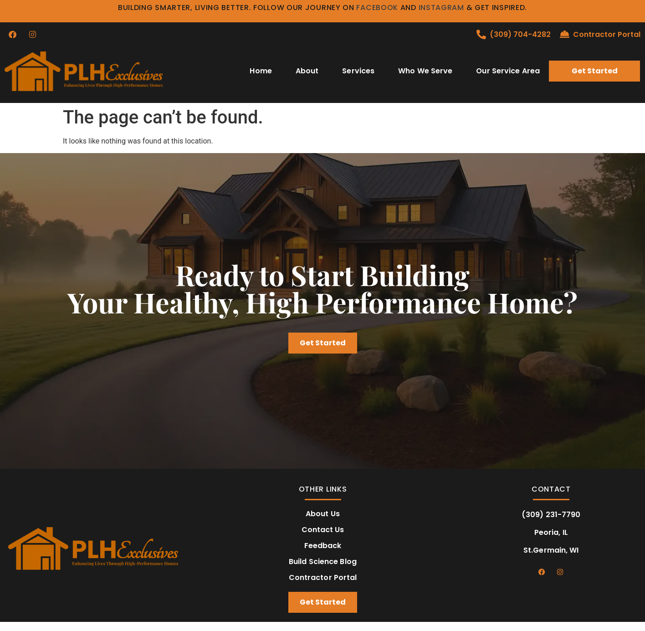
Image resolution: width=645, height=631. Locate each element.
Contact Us (323, 529)
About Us (323, 513)
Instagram (441, 7)
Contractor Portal (606, 34)
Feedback (323, 545)
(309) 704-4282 (520, 34)
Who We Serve (425, 71)
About (307, 71)
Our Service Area (508, 71)
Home (260, 71)
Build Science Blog (323, 561)
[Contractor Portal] (564, 34)
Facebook (377, 7)
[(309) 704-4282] (481, 34)
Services (358, 71)
